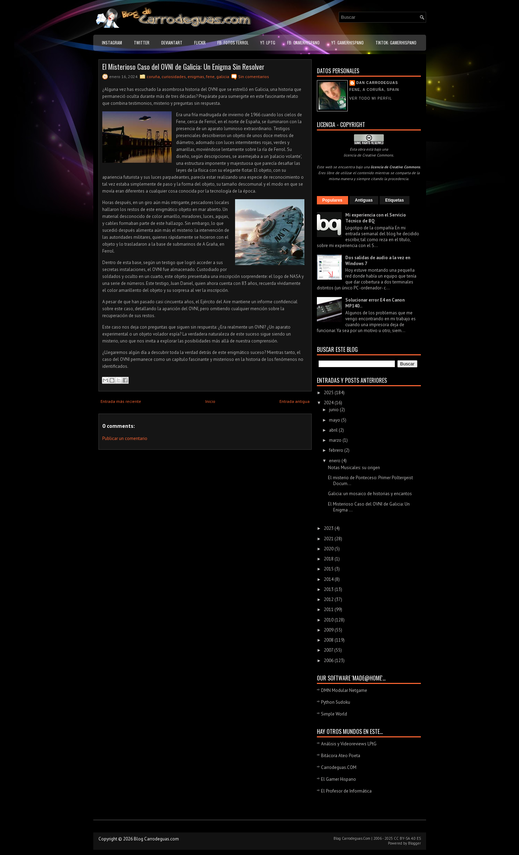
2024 (329, 403)
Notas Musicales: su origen (354, 468)
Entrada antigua (294, 401)
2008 (329, 640)
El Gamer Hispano (338, 779)
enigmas (196, 76)
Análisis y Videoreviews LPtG (349, 744)
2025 (329, 393)
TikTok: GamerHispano (395, 42)
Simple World (334, 714)
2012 (329, 599)
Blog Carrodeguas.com (156, 839)
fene (210, 76)
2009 (329, 630)
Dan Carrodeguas (377, 83)
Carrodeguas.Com (356, 838)
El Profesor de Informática (346, 791)
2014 (329, 579)
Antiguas (364, 200)
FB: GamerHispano (303, 42)
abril (334, 430)
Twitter (141, 42)
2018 (329, 559)
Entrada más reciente (121, 401)
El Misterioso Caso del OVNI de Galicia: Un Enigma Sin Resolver (183, 66)
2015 (329, 569)
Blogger (414, 843)
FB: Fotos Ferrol (233, 42)
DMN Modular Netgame (344, 690)
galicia (222, 76)
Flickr (200, 42)
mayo (335, 420)
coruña (153, 76)
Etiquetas (394, 200)
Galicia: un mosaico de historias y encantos (370, 494)
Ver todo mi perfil (370, 98)
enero (335, 461)
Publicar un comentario (124, 438)
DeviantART (171, 42)
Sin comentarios (253, 76)
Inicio (210, 401)
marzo (336, 440)
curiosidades (174, 76)
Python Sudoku (335, 702)
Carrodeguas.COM (338, 767)
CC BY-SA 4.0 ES (407, 838)
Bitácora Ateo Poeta (340, 756)
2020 (329, 549)
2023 (329, 528)
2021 (329, 539)
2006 (329, 660)
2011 (329, 609)
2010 (329, 620)
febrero (336, 450)
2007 (329, 650)
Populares (332, 200)
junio (334, 410)
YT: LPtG (267, 42)
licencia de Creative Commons (368, 155)
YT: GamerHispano (347, 42)
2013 (329, 589)
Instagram (112, 42)
